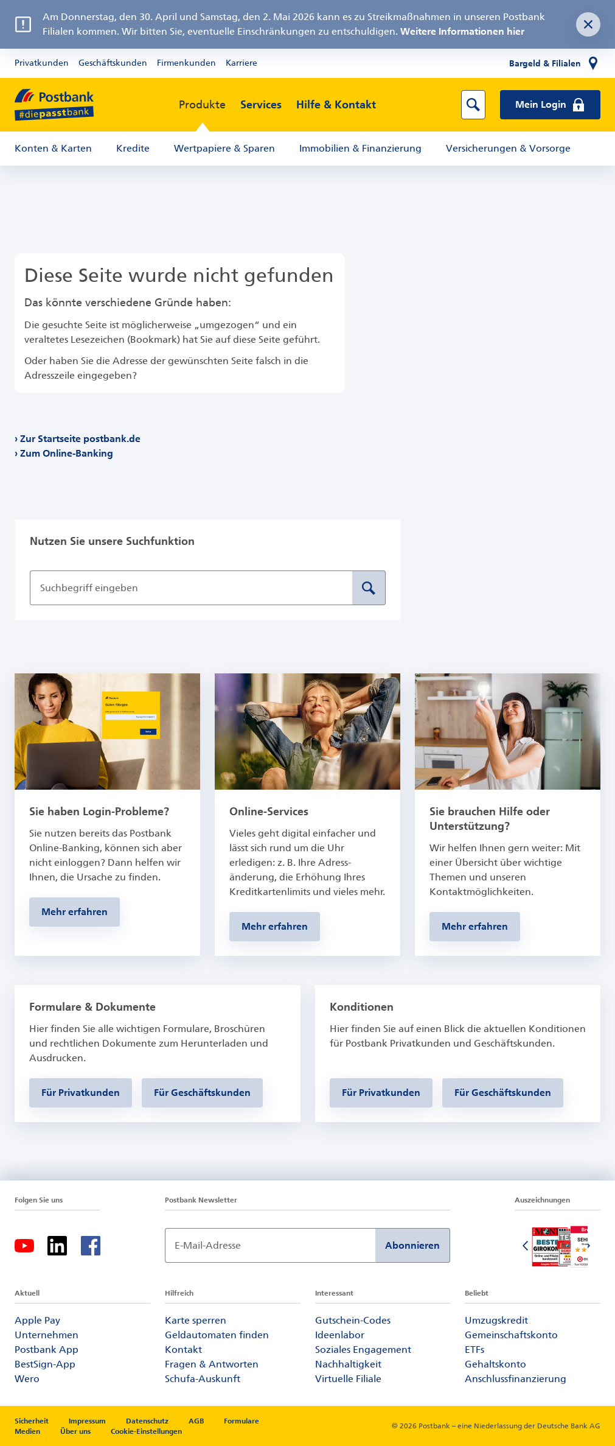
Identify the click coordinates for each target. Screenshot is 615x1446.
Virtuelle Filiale (348, 1379)
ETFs (474, 1349)
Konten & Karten (53, 148)
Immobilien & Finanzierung (360, 148)
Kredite (133, 148)
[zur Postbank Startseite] (54, 105)
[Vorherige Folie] (527, 1247)
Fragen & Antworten (212, 1364)
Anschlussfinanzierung (515, 1379)
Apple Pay (37, 1320)
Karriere (241, 63)
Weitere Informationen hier (462, 31)
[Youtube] (24, 1245)
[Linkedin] (57, 1245)
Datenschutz (148, 1421)
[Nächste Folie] (588, 1247)
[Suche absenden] (369, 587)
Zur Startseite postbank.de (81, 438)
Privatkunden (42, 63)
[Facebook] (90, 1245)
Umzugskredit (496, 1320)
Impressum (88, 1421)
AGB (197, 1421)
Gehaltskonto (495, 1364)
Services (261, 104)
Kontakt (183, 1349)
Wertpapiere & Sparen (224, 148)
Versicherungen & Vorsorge (508, 148)
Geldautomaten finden (217, 1335)
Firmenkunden (186, 63)
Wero (27, 1379)
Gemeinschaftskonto (511, 1335)
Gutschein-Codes (353, 1320)
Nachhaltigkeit (348, 1364)
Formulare (241, 1421)
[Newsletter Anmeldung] (270, 1245)
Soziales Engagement (363, 1349)
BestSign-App (45, 1364)
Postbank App (46, 1349)
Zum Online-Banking (67, 453)
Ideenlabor (339, 1335)
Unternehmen (46, 1335)
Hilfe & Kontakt (336, 104)
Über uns (75, 1431)
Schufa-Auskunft (202, 1379)
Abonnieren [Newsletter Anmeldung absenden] (412, 1245)
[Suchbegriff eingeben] (191, 587)
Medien (28, 1431)
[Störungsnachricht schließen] (588, 24)
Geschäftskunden (112, 63)
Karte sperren (195, 1320)
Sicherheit (32, 1421)
